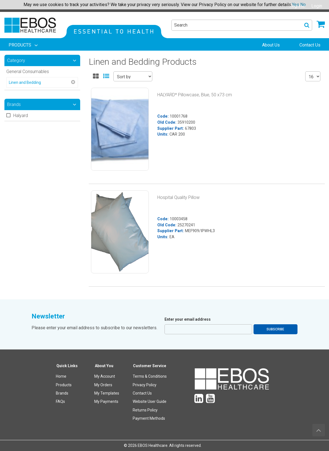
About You (104, 366)
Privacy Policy (144, 385)
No (303, 4)
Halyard (20, 115)
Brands (62, 393)
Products (64, 385)
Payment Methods (149, 418)
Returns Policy (145, 410)
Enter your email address (187, 319)
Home (61, 376)
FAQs (60, 401)
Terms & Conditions (150, 376)
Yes (295, 4)
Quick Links (67, 366)
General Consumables (27, 71)
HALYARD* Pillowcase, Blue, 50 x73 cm (194, 94)
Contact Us (142, 393)
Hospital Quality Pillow (178, 197)
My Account (104, 376)
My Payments (106, 401)
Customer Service (149, 366)
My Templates (106, 393)
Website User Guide (149, 401)
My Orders (103, 385)
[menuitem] (23, 45)
